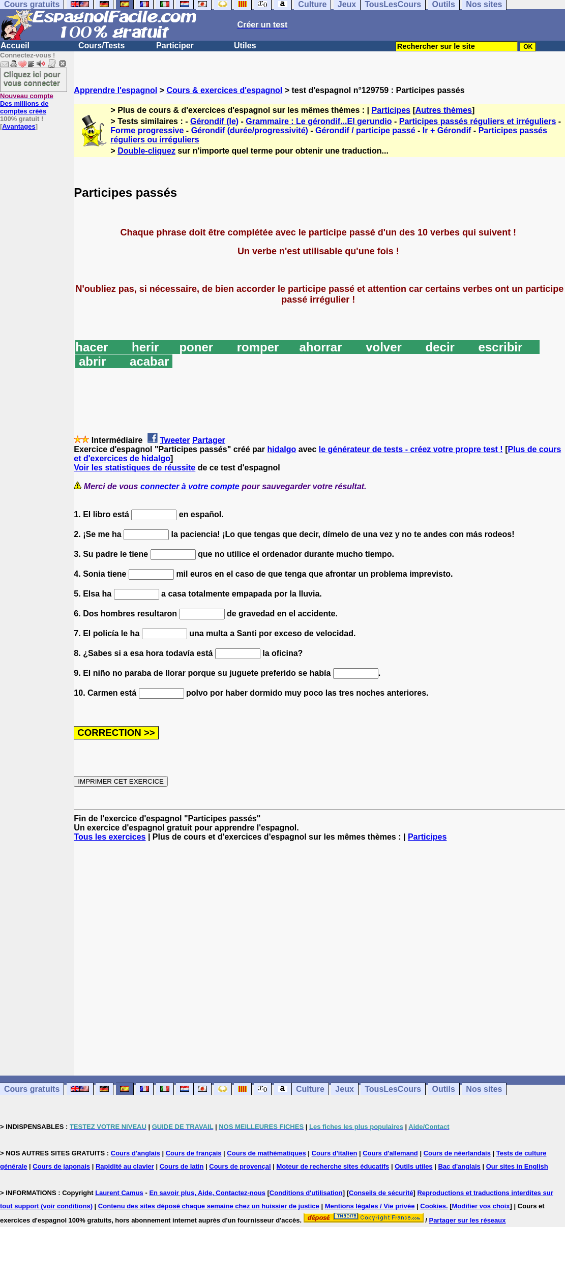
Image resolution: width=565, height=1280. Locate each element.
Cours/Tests (101, 45)
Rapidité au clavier (125, 1166)
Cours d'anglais (135, 1153)
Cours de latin (182, 1166)
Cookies (433, 1206)
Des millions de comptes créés (26, 103)
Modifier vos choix (481, 1206)
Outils (443, 1089)
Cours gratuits (32, 1089)
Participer (175, 45)
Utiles (245, 45)
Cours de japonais (61, 1166)
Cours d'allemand (390, 1153)
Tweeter (175, 440)
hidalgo (281, 449)
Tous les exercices (109, 836)
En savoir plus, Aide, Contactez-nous (207, 1193)
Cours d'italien (335, 1153)
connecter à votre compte (190, 486)
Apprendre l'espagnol (115, 90)
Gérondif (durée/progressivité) (249, 130)
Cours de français (194, 1153)
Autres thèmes (443, 110)
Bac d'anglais (459, 1166)
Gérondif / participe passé (365, 130)
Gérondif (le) (214, 121)
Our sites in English (517, 1166)
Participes (391, 110)
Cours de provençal (240, 1166)
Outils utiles (413, 1166)
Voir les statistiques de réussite (134, 467)
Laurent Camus (119, 1193)
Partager (208, 440)
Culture (310, 1089)
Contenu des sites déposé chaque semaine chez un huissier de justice (208, 1206)
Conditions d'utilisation (306, 1193)
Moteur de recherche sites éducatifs (333, 1166)
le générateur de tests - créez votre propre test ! (411, 449)
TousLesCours (393, 1089)
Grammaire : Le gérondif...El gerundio (319, 121)
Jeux (344, 1089)
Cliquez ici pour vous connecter (32, 78)
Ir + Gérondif (447, 130)
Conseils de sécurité (381, 1193)
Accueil (15, 45)
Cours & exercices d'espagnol (224, 90)
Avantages (18, 126)
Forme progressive (147, 130)
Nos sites (484, 1089)
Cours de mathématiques (266, 1153)
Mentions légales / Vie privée (370, 1206)
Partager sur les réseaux (467, 1220)
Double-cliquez (146, 150)
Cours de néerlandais (457, 1153)
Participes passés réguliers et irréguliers (477, 121)
